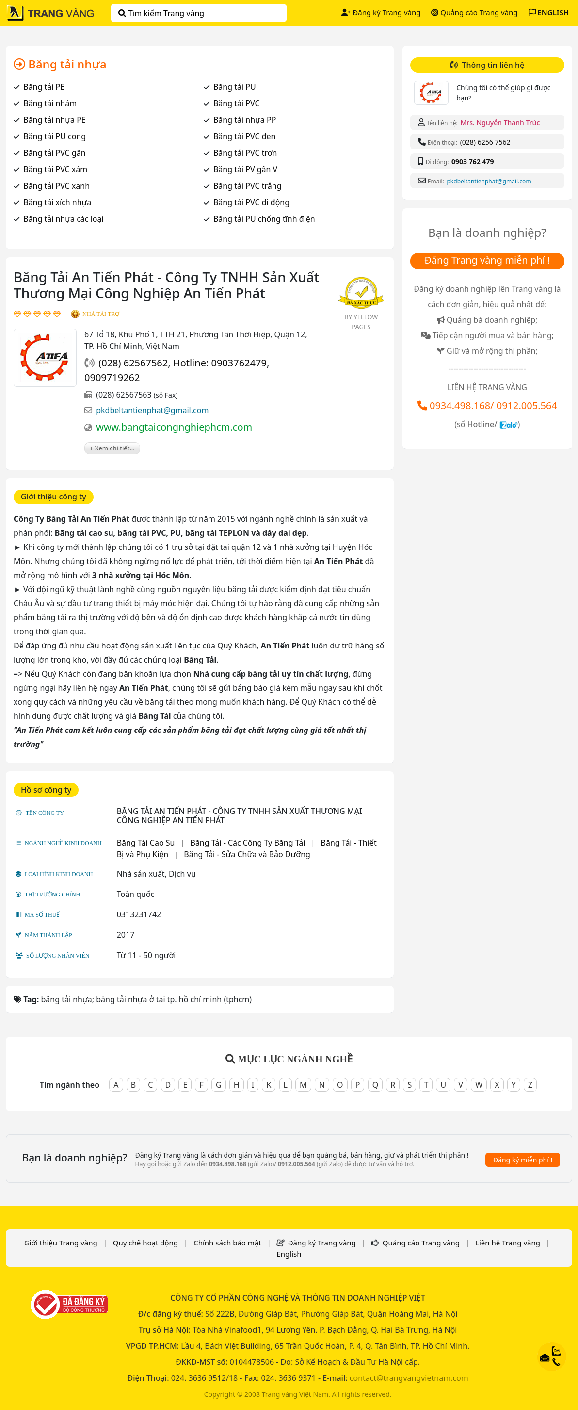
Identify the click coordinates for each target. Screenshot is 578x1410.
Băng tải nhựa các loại (63, 219)
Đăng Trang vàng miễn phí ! (487, 259)
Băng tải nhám (50, 103)
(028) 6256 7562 (485, 142)
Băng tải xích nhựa (57, 202)
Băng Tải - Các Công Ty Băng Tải (247, 842)
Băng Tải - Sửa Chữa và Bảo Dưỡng (247, 854)
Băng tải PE (43, 87)
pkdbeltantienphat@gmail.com (152, 410)
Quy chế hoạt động (145, 1242)
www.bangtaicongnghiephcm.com (174, 426)
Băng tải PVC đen (244, 136)
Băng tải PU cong (54, 136)
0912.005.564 (527, 405)
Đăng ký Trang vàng (380, 12)
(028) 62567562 (133, 362)
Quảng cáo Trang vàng (474, 12)
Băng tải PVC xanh (56, 186)
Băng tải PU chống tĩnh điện (264, 219)
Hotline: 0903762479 (220, 362)
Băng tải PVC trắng (247, 186)
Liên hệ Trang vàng (507, 1242)
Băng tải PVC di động (251, 202)
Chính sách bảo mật (227, 1242)
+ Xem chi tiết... (112, 448)
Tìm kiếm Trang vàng (161, 13)
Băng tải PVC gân (54, 153)
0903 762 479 (472, 161)
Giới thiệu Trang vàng (60, 1242)
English (288, 1254)
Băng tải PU (234, 87)
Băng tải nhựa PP (244, 120)
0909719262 (112, 377)
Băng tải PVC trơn (245, 153)
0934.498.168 (460, 405)
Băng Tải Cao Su (146, 842)
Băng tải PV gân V (245, 169)
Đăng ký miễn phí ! (522, 1159)
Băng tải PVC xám (55, 169)
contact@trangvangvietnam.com (409, 1378)
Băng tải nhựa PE (54, 120)
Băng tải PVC (236, 103)
